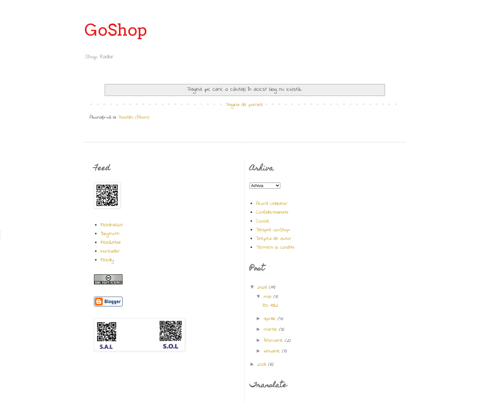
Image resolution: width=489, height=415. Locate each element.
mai (268, 297)
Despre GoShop (273, 230)
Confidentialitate (272, 212)
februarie (274, 340)
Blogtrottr (110, 234)
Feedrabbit (111, 225)
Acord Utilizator (271, 204)
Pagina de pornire (244, 105)
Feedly (107, 260)
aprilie (271, 319)
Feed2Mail (110, 242)
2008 (262, 364)
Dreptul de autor (273, 239)
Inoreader (110, 251)
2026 (263, 287)
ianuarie (273, 351)
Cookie (262, 221)
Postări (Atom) (133, 117)
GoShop (115, 30)
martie (271, 329)
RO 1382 (270, 305)
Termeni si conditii (275, 247)
